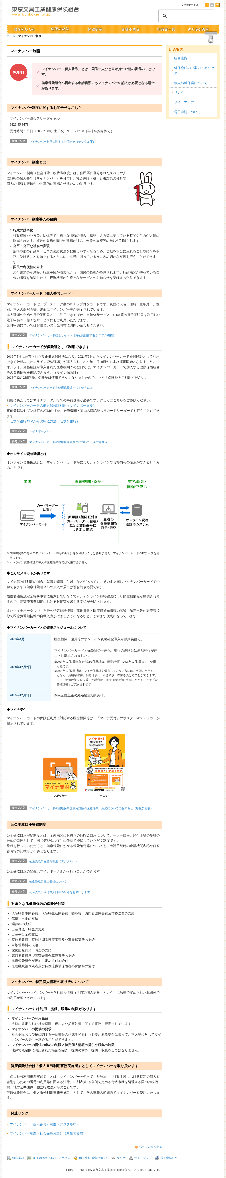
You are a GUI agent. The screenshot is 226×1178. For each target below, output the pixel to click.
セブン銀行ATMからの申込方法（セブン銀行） (45, 421)
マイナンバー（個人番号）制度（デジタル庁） (45, 1124)
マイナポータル (39, 431)
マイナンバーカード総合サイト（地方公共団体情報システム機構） (72, 335)
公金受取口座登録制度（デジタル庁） (53, 861)
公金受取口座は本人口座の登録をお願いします (59, 892)
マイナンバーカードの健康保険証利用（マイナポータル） (53, 405)
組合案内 (176, 49)
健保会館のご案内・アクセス (194, 70)
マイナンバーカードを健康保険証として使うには (61, 387)
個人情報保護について (190, 83)
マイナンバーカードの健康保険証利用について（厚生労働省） (69, 442)
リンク (179, 92)
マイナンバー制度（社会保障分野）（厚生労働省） (48, 1133)
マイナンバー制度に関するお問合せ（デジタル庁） (62, 141)
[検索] (185, 16)
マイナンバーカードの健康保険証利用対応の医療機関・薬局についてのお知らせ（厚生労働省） (91, 808)
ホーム (11, 36)
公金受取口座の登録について (48, 881)
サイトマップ (184, 102)
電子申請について (187, 112)
